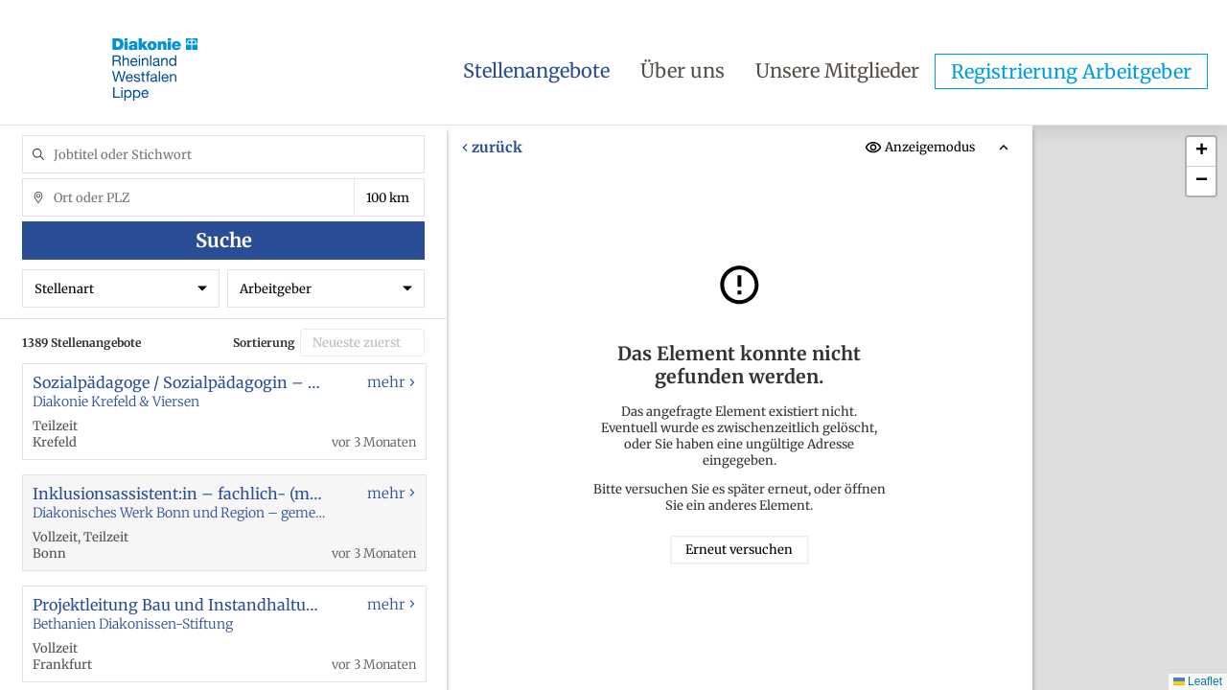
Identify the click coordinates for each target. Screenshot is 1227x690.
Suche (224, 240)
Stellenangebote (536, 70)
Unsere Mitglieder (837, 70)
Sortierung (264, 342)
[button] (1201, 152)
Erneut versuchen (739, 549)
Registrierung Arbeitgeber (1071, 71)
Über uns (682, 70)
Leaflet (1197, 681)
